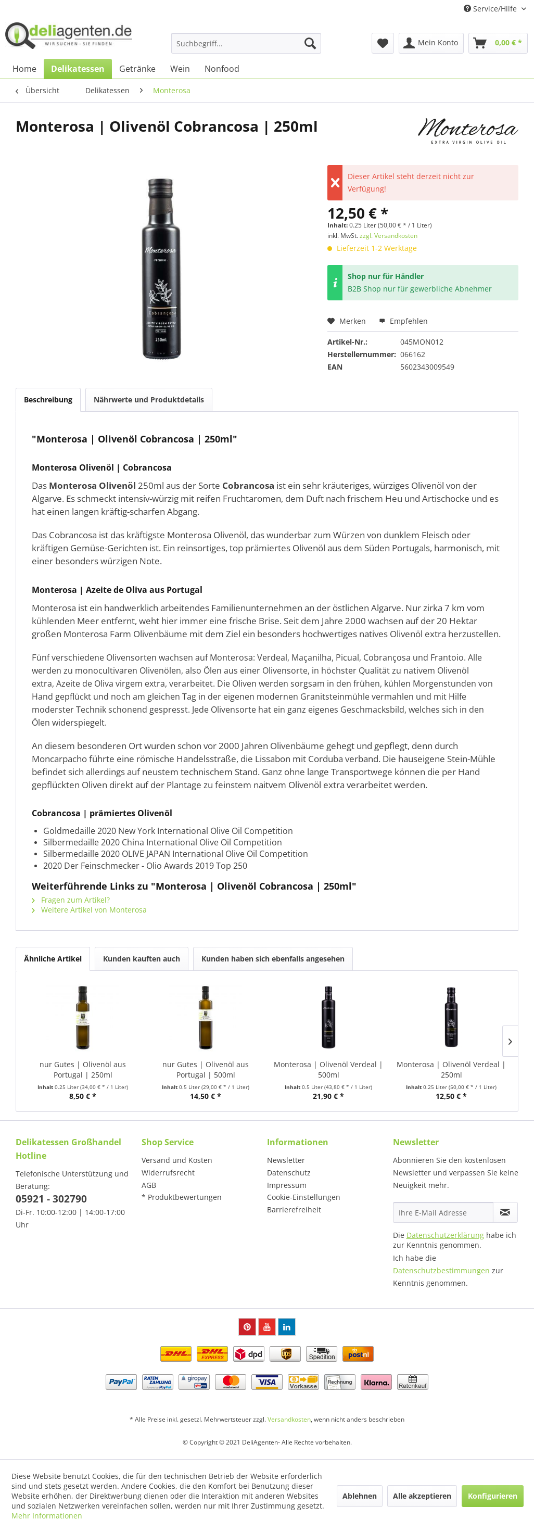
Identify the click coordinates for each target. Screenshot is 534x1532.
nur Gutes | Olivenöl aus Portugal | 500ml (205, 1069)
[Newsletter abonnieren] (505, 1212)
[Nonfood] (222, 69)
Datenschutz (289, 1173)
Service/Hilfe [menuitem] (491, 9)
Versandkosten (289, 1419)
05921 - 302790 (51, 1199)
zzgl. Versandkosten (388, 235)
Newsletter (286, 1160)
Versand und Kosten (177, 1160)
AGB (149, 1185)
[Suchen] (310, 43)
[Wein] (180, 69)
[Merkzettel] (383, 43)
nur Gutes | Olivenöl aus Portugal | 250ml (83, 1069)
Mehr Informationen (46, 1516)
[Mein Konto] (431, 43)
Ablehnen (359, 1496)
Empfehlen (403, 321)
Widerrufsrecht (168, 1173)
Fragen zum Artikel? (71, 900)
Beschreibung (48, 399)
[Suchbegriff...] (246, 43)
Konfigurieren (492, 1496)
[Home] (24, 69)
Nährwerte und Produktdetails (149, 399)
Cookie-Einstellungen (303, 1197)
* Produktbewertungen (182, 1197)
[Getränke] (137, 69)
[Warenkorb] (498, 43)
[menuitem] (246, 43)
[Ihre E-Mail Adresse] (443, 1212)
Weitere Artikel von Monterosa (89, 910)
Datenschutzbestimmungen (441, 1270)
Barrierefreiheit (294, 1209)
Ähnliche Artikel (53, 959)
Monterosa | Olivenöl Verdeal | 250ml (451, 1069)
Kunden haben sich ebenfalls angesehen (273, 959)
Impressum (287, 1185)
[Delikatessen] (78, 69)
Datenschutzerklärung (445, 1235)
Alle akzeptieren (422, 1496)
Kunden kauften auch (141, 959)
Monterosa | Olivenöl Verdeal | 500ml (328, 1069)
